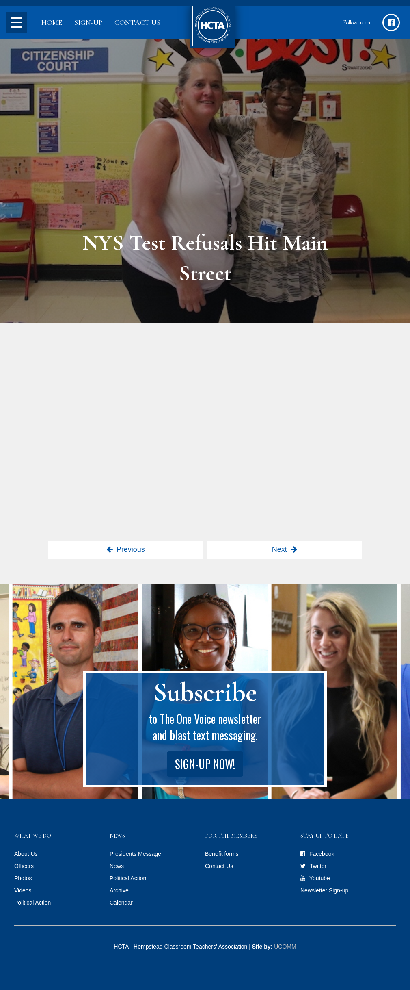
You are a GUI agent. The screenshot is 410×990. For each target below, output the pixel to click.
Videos (23, 890)
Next (279, 549)
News (117, 866)
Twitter (318, 866)
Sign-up (88, 22)
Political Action (32, 902)
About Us (26, 854)
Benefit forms (221, 854)
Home (51, 22)
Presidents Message (135, 854)
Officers (24, 866)
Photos (23, 878)
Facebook (321, 854)
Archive (119, 890)
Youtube (319, 878)
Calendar (121, 902)
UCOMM (285, 946)
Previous (131, 549)
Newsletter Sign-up (324, 890)
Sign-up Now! (205, 764)
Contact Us (137, 22)
